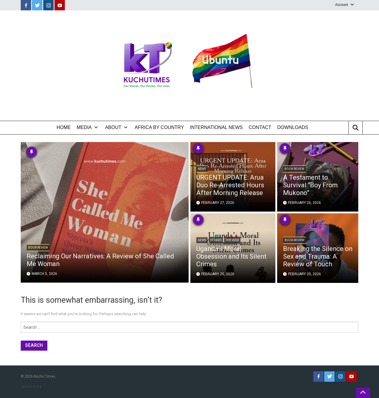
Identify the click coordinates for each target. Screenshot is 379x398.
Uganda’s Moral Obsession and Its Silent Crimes (231, 257)
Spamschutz (31, 387)
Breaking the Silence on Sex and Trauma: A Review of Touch (315, 257)
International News (216, 127)
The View (232, 241)
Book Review (38, 248)
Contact (260, 127)
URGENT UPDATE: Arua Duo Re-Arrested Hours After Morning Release (230, 186)
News (202, 169)
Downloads (292, 127)
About (113, 127)
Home (64, 127)
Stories (215, 241)
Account (341, 5)
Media (84, 127)
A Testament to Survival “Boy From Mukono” (310, 186)
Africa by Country (159, 127)
